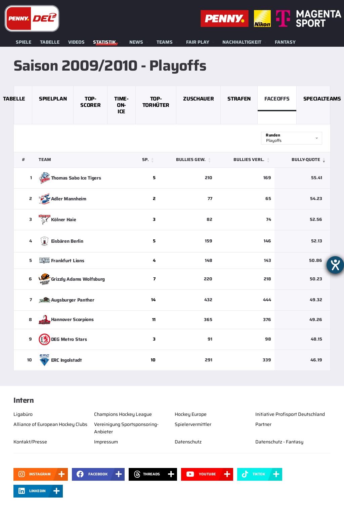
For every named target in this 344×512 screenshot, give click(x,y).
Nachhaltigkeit (241, 42)
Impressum (106, 441)
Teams (165, 42)
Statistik (104, 42)
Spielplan (53, 98)
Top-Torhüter (155, 101)
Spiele (23, 42)
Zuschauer (198, 98)
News (136, 42)
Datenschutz (188, 441)
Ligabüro (23, 414)
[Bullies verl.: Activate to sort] (245, 159)
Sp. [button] (145, 159)
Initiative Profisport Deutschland (290, 414)
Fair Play (197, 42)
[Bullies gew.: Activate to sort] (187, 159)
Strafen (239, 98)
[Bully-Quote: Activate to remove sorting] (302, 159)
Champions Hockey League (123, 414)
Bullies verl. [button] (248, 159)
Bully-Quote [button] (306, 159)
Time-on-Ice (121, 105)
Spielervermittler (193, 424)
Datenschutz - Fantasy (279, 441)
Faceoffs (276, 98)
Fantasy (285, 42)
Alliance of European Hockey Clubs (50, 424)
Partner (263, 424)
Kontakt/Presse (30, 441)
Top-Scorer (90, 101)
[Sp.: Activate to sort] (145, 159)
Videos (76, 42)
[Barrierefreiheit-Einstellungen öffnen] (335, 265)
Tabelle (49, 42)
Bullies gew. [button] (191, 159)
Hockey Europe (191, 414)
